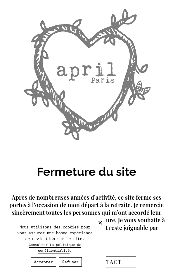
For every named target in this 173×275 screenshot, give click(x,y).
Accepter (43, 262)
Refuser (70, 262)
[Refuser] (100, 223)
